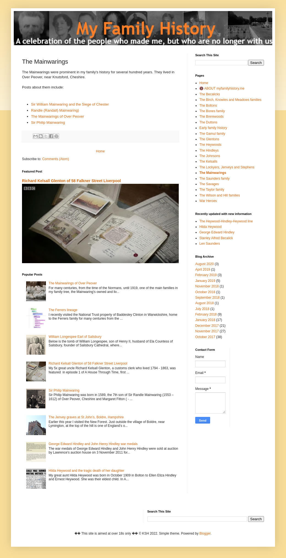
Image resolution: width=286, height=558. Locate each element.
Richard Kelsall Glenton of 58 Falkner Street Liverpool (71, 181)
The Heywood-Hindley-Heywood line (226, 221)
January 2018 (205, 320)
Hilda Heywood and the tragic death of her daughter (86, 471)
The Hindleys (209, 150)
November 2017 (207, 331)
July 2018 (202, 309)
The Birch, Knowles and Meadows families (230, 100)
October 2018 (205, 292)
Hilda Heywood (210, 227)
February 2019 (206, 275)
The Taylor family (211, 190)
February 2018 (206, 314)
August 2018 (204, 303)
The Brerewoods (211, 116)
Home (100, 151)
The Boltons (208, 105)
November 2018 (207, 286)
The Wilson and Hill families (219, 195)
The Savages (209, 184)
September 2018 (207, 298)
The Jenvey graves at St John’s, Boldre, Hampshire (86, 417)
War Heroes (208, 201)
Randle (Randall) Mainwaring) (55, 110)
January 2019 (205, 281)
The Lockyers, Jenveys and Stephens (226, 167)
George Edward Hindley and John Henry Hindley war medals (93, 444)
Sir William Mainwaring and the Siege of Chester (70, 104)
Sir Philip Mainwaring (48, 122)
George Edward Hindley (216, 232)
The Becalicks (209, 94)
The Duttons (208, 122)
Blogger (205, 533)
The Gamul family (212, 134)
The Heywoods (210, 145)
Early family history (213, 128)
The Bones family (212, 111)
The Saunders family (214, 178)
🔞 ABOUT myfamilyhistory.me (221, 88)
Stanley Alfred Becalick (216, 238)
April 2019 (202, 269)
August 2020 (204, 264)
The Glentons (209, 139)
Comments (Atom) (55, 159)
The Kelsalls (208, 161)
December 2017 (207, 326)
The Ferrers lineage (63, 310)
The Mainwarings (212, 173)
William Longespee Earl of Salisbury (75, 337)
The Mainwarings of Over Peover (57, 116)
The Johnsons (209, 156)
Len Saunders (209, 244)
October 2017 (205, 337)
